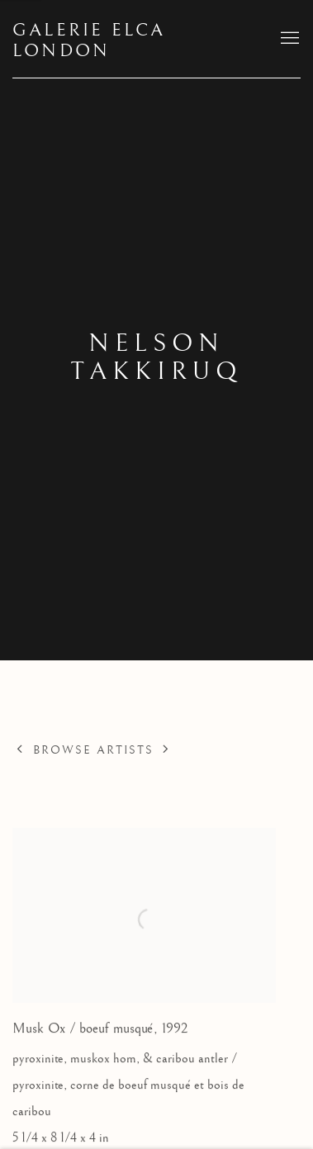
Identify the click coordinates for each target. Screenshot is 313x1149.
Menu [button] (288, 38)
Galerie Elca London (88, 40)
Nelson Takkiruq (156, 357)
